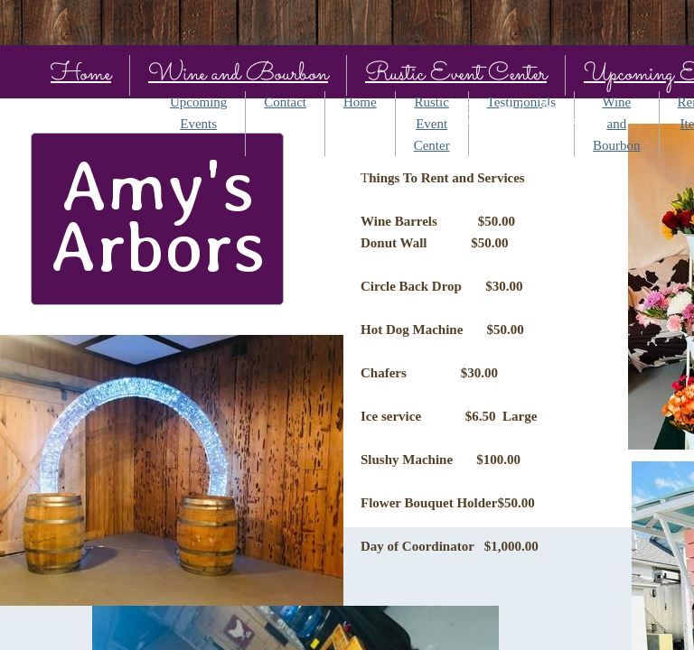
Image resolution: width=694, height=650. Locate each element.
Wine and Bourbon (238, 74)
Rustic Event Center (456, 74)
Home (81, 74)
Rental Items (521, 115)
